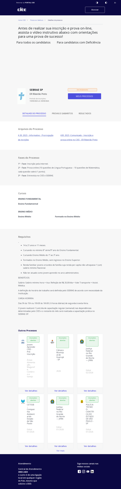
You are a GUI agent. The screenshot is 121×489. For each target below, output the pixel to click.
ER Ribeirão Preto (38, 93)
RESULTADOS (85, 113)
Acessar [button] (95, 10)
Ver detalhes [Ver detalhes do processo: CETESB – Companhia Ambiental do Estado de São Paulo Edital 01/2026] (31, 446)
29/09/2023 (45, 101)
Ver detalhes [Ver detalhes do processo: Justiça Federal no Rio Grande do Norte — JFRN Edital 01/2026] (60, 446)
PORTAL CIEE (30, 3)
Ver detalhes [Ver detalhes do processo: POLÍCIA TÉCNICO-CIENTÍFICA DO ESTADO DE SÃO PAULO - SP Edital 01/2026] (90, 446)
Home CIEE (22, 20)
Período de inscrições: (38, 98)
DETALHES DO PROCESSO (34, 113)
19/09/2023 (34, 101)
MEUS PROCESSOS (84, 96)
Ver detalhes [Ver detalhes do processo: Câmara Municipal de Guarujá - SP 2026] (60, 390)
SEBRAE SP (36, 89)
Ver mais (60, 450)
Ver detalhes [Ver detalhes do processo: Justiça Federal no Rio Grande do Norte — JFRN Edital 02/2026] (90, 390)
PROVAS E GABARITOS (62, 113)
